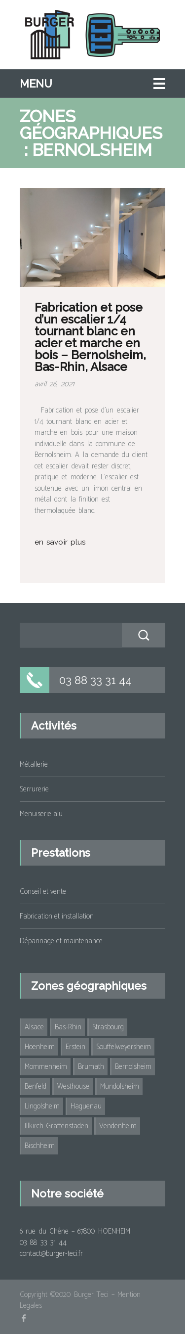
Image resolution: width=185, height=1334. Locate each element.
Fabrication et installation (57, 916)
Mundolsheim (119, 1086)
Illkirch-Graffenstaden (56, 1126)
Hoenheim (40, 1047)
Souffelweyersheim (123, 1047)
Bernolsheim (133, 1066)
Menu (36, 83)
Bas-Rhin (68, 1027)
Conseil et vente (43, 891)
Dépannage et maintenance (61, 941)
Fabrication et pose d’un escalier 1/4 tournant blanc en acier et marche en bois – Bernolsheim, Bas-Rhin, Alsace (90, 337)
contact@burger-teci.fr (51, 1253)
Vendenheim (118, 1126)
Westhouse (73, 1086)
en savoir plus (60, 542)
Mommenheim (46, 1066)
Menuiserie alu (41, 814)
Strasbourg (108, 1027)
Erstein (75, 1047)
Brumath (91, 1066)
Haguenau (86, 1106)
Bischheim (40, 1146)
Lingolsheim (42, 1106)
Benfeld (35, 1086)
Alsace (34, 1027)
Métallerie (34, 764)
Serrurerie (34, 789)
